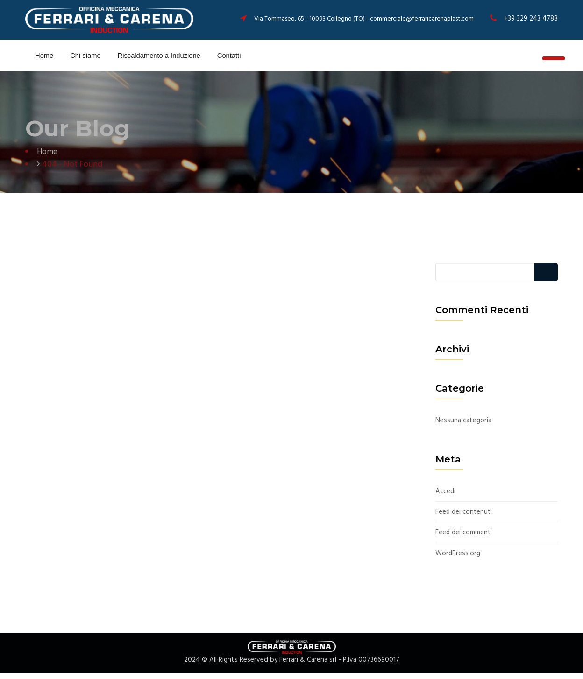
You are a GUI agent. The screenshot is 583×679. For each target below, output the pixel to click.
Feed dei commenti (464, 539)
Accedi (445, 497)
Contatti (231, 58)
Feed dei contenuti (464, 518)
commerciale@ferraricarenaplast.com (421, 19)
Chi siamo (83, 58)
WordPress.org (458, 559)
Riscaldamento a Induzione (158, 58)
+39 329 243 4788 (531, 18)
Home (42, 58)
